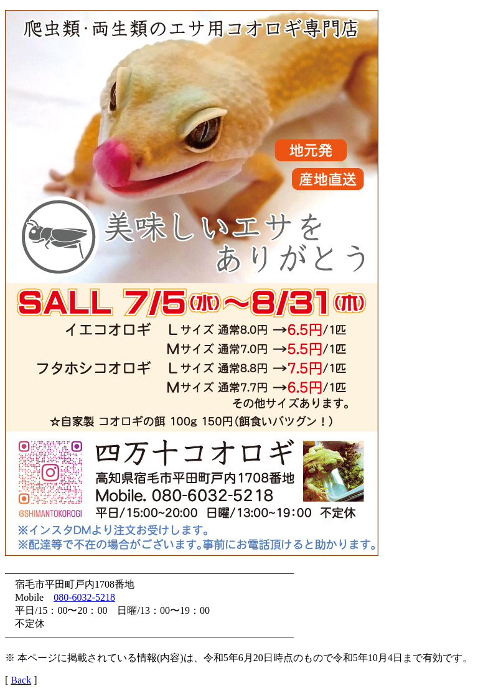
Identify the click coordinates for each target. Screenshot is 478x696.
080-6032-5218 (84, 597)
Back (21, 680)
